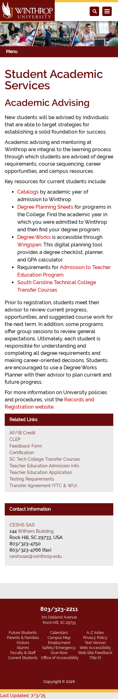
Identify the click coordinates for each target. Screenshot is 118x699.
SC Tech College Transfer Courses (44, 459)
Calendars (59, 632)
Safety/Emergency (59, 648)
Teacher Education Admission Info (44, 465)
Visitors (22, 643)
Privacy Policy (95, 638)
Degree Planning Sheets (45, 207)
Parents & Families (23, 638)
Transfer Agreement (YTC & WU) (43, 485)
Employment (59, 643)
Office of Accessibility (60, 658)
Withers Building (35, 531)
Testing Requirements (31, 479)
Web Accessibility (95, 648)
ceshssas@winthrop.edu (35, 556)
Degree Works (34, 237)
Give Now (59, 653)
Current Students (23, 658)
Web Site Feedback (95, 653)
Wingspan (29, 245)
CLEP (14, 439)
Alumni (23, 648)
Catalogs (28, 192)
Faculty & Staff (23, 653)
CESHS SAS (22, 525)
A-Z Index (95, 632)
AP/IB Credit (22, 432)
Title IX (95, 658)
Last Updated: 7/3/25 (23, 695)
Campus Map (59, 638)
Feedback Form (25, 446)
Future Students (23, 632)
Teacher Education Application (40, 472)
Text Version (95, 643)
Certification (21, 452)
